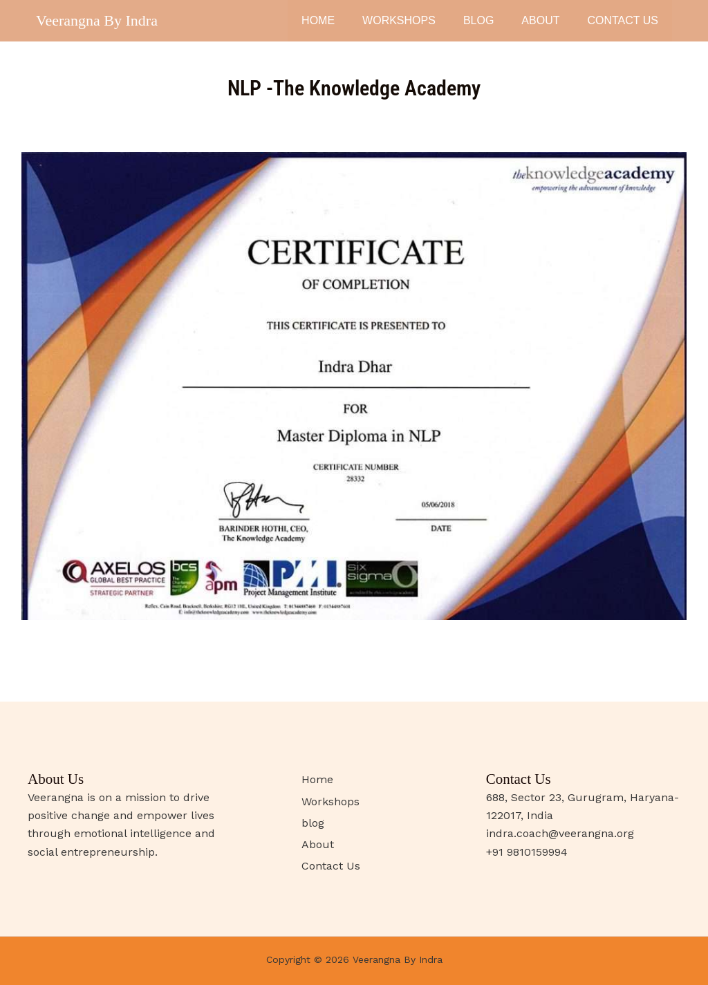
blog (478, 20)
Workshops (399, 20)
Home (318, 20)
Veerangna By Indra (97, 20)
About (540, 20)
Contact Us (622, 20)
